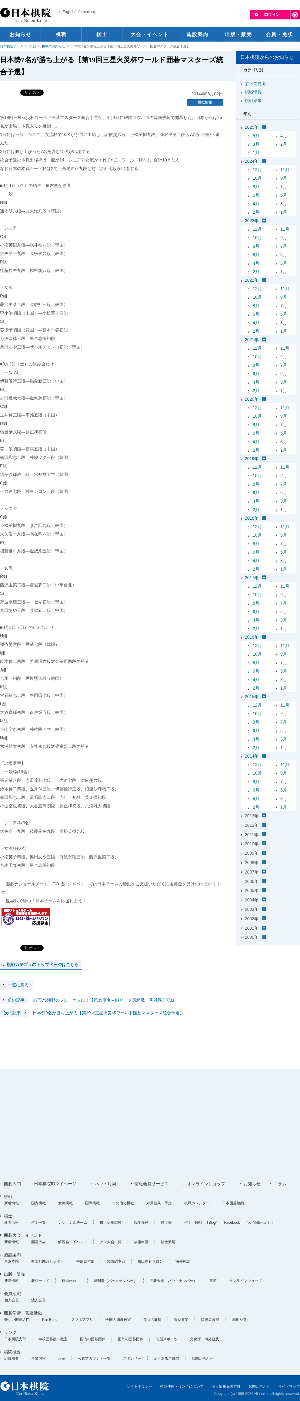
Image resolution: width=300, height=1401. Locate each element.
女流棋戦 (65, 1203)
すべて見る (255, 83)
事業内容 (38, 1358)
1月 (256, 152)
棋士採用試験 (111, 1222)
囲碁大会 (38, 1242)
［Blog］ (212, 1222)
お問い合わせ (202, 1358)
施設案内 (12, 1254)
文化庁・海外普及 (204, 1339)
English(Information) (78, 12)
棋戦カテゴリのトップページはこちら (43, 964)
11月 (284, 169)
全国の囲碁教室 (118, 1320)
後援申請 (141, 1242)
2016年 (251, 637)
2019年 (251, 458)
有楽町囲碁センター (47, 1261)
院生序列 (141, 1222)
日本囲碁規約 (233, 1203)
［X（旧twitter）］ (260, 1222)
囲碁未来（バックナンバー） (173, 1281)
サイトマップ (289, 1386)
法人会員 (38, 1300)
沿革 (61, 1358)
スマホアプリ (82, 1320)
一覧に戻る (18, 984)
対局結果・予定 (159, 1203)
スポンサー (132, 1358)
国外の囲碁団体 (130, 1339)
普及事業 (181, 1320)
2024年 (251, 161)
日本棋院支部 (15, 1339)
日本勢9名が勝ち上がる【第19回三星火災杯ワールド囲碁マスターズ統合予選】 (92, 1012)
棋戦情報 (205, 102)
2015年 (251, 696)
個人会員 (11, 1300)
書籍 (213, 1281)
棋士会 (166, 1222)
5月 (256, 135)
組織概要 (11, 1358)
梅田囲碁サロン (150, 1261)
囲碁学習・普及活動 (23, 1313)
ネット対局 (105, 1183)
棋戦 (32, 46)
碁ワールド (40, 1281)
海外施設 (182, 1261)
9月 (283, 178)
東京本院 (11, 1261)
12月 (257, 169)
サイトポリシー (139, 1386)
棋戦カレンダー (197, 1203)
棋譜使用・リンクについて (182, 1386)
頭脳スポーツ (167, 1339)
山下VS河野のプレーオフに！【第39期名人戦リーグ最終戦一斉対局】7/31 (87, 1000)
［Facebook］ (232, 1222)
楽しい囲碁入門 (17, 1320)
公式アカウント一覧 (94, 1358)
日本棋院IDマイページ (55, 1183)
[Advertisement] (268, 985)
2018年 (251, 518)
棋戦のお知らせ (53, 46)
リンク (10, 1332)
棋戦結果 (253, 100)
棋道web (69, 1281)
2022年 (251, 280)
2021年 (251, 339)
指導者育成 (210, 1320)
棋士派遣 (168, 1242)
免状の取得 (152, 1320)
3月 (256, 144)
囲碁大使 (239, 1320)
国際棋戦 (92, 1203)
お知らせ (252, 1183)
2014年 (251, 756)
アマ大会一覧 (111, 1242)
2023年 (251, 220)
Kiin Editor (50, 1320)
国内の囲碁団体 (92, 1339)
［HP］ (198, 1222)
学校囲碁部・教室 (53, 1339)
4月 (283, 135)
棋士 (8, 1215)
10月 (257, 178)
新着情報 (11, 1203)
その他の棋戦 (123, 1203)
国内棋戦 (38, 1203)
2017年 (251, 577)
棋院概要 (12, 1351)
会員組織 (12, 1293)
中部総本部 (85, 1261)
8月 (256, 186)
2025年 (251, 127)
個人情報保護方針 (226, 1386)
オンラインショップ (206, 1183)
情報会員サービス (151, 1183)
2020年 (251, 399)
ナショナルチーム (72, 1222)
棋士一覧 (38, 1222)
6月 (256, 195)
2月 (283, 144)
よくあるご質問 (166, 1358)
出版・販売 (14, 1274)
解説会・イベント (72, 1242)
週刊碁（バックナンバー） (115, 1281)
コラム (280, 1183)
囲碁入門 (12, 1183)
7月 (283, 186)
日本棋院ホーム (11, 46)
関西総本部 (116, 1261)
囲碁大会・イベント (23, 1235)
